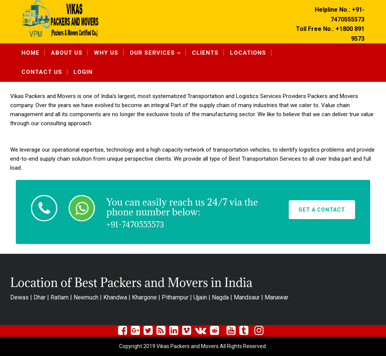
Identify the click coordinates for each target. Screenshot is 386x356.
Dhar (40, 297)
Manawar (276, 297)
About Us (67, 52)
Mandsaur (247, 297)
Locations (248, 52)
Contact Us (41, 72)
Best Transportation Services (265, 158)
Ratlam (60, 297)
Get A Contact (322, 210)
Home (30, 52)
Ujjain (200, 297)
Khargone (144, 297)
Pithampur (175, 297)
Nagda (220, 297)
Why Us (106, 52)
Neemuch (86, 297)
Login (83, 72)
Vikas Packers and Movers (43, 96)
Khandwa (115, 297)
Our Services (152, 52)
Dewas (19, 297)
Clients (205, 52)
